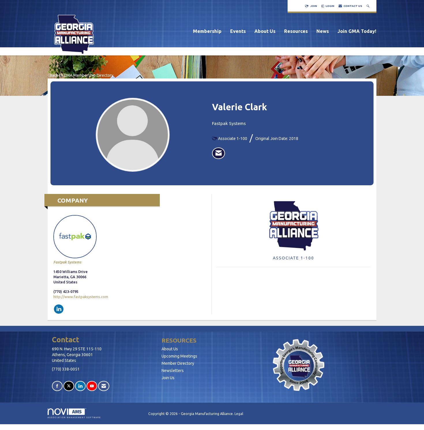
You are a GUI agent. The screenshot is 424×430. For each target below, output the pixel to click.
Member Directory (178, 363)
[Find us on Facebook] (57, 386)
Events (238, 31)
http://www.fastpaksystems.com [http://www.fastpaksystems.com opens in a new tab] (80, 297)
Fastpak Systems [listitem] (75, 239)
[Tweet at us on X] (68, 386)
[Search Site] (369, 6)
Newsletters (173, 370)
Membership (207, 31)
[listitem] (218, 153)
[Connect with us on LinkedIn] (80, 386)
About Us (264, 31)
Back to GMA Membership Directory (80, 75)
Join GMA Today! (356, 31)
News (322, 31)
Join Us (168, 377)
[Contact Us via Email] (103, 386)
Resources (296, 31)
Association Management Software (74, 413)
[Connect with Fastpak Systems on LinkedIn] (58, 309)
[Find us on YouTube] (92, 386)
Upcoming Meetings (179, 356)
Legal (238, 414)
